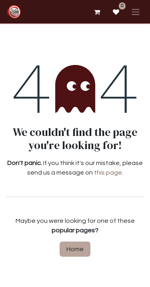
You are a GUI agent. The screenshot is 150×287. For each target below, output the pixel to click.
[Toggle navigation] (135, 11)
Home (75, 249)
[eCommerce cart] (97, 12)
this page (108, 172)
